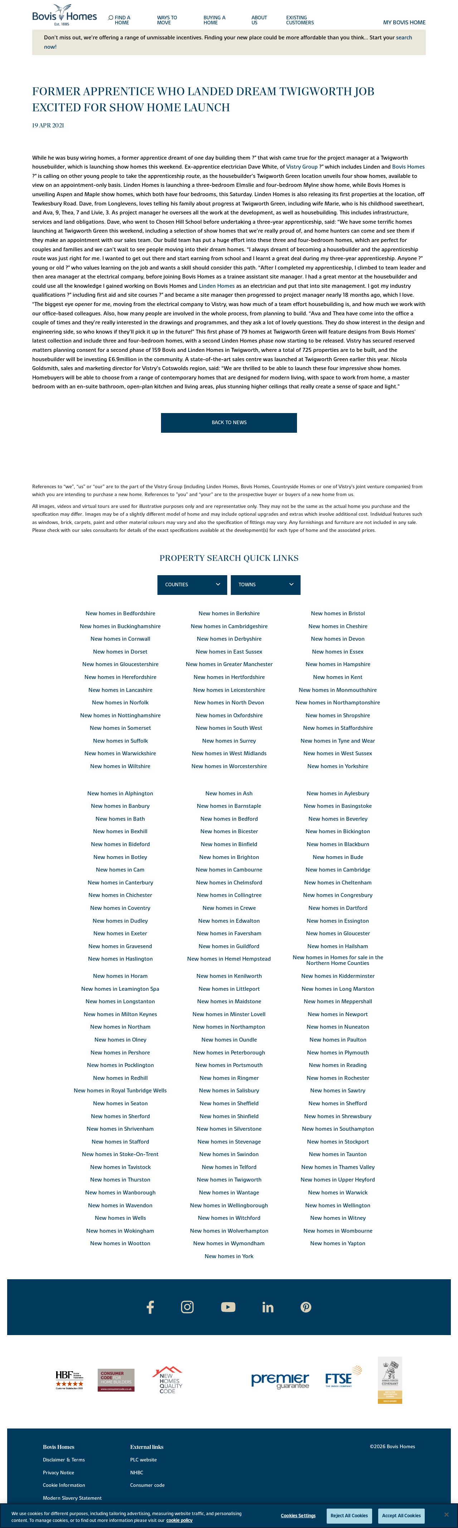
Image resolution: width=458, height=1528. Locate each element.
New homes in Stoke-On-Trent (120, 1154)
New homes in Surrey (229, 741)
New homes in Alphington (120, 793)
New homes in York (229, 1256)
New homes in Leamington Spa (120, 989)
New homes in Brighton (229, 857)
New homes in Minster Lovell (229, 1014)
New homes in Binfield (229, 844)
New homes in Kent (337, 677)
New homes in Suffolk (120, 741)
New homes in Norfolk (120, 702)
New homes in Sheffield (229, 1103)
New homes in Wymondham (229, 1243)
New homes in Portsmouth (229, 1065)
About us (259, 20)
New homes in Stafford (120, 1142)
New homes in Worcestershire (229, 766)
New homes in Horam (120, 976)
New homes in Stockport (338, 1142)
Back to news (229, 422)
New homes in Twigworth (229, 1180)
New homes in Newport (338, 1014)
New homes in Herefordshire (120, 677)
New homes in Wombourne (337, 1231)
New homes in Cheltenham (338, 883)
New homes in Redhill (120, 1078)
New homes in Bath (120, 819)
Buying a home (214, 20)
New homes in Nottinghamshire (120, 715)
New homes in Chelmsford (229, 883)
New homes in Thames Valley (338, 1167)
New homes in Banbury (120, 806)
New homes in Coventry (120, 908)
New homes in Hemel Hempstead (229, 959)
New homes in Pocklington (120, 1065)
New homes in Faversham (229, 933)
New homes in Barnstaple (229, 806)
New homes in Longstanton (120, 1001)
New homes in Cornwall (120, 639)
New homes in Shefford (337, 1103)
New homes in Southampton (338, 1129)
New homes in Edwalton (229, 921)
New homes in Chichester (120, 895)
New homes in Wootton (120, 1243)
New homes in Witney (338, 1218)
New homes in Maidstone (229, 1001)
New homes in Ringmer (229, 1078)
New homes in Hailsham (337, 946)
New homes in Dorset (120, 652)
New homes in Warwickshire (120, 753)
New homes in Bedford (229, 819)
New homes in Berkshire (229, 613)
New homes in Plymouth (338, 1053)
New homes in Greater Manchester (229, 664)
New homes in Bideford (120, 844)
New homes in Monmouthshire (338, 690)
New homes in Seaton (120, 1103)
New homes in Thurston (120, 1180)
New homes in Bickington (338, 831)
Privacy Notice (58, 1472)
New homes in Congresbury (337, 895)
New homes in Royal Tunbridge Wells (120, 1090)
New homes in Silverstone (229, 1129)
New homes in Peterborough (229, 1053)
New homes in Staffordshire (338, 728)
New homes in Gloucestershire (120, 664)
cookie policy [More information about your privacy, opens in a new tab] (179, 1520)
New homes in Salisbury (229, 1090)
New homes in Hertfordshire (229, 677)
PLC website (143, 1459)
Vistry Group (302, 166)
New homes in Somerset (120, 728)
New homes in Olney (120, 1040)
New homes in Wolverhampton (229, 1231)
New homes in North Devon (229, 702)
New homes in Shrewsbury (337, 1116)
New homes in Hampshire (338, 664)
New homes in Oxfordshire (229, 715)
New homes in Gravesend (120, 946)
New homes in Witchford (229, 1218)
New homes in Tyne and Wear (338, 741)
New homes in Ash (229, 793)
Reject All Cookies (349, 1516)
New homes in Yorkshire (337, 766)
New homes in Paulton (338, 1040)
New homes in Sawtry (337, 1090)
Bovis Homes (408, 166)
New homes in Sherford (120, 1116)
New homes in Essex (338, 652)
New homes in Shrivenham (120, 1129)
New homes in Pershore (120, 1053)
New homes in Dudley (120, 921)
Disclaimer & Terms (64, 1459)
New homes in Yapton (337, 1243)
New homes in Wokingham (120, 1231)
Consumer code (147, 1485)
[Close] (446, 1515)
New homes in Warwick (337, 1192)
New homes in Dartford (337, 908)
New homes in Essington (338, 921)
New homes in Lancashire (120, 690)
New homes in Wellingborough (229, 1205)
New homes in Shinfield (229, 1116)
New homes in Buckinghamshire (120, 626)
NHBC (136, 1472)
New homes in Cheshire (337, 626)
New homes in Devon (338, 639)
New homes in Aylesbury (338, 793)
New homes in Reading (338, 1065)
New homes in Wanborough (120, 1192)
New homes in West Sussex (337, 753)
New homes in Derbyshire (229, 639)
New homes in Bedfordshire (120, 613)
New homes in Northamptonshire (338, 702)
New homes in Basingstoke (338, 806)
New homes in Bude (338, 857)
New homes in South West (229, 728)
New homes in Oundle (229, 1040)
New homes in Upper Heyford (338, 1180)
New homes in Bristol (338, 613)
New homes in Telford (229, 1167)
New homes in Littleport (229, 989)
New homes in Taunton (338, 1154)
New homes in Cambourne (229, 870)
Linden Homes (217, 286)
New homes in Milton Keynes (120, 1014)
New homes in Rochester (338, 1078)
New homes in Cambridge (338, 870)
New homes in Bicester (229, 831)
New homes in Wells (120, 1218)
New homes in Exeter (120, 933)
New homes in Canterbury (120, 883)
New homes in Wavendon (120, 1205)
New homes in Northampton (229, 1027)
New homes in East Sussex (229, 652)
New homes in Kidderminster (338, 976)
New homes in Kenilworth (229, 976)
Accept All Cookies (401, 1516)
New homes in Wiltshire (120, 766)
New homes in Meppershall (338, 1001)
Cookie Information (64, 1485)
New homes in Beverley (337, 819)
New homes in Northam (120, 1027)
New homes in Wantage (229, 1192)
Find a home (122, 20)
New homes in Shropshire (338, 715)
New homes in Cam (120, 870)
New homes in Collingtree (229, 895)
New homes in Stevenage (229, 1142)
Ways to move (167, 20)
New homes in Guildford (229, 946)
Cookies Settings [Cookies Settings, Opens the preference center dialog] (298, 1516)
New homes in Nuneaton (338, 1027)
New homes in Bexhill (120, 831)
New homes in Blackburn (338, 844)
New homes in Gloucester (338, 933)
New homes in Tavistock (120, 1167)
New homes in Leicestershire (229, 690)
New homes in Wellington (337, 1205)
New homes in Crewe (229, 908)
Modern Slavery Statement (72, 1498)
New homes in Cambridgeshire (229, 626)
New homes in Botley (120, 857)
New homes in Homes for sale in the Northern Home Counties (338, 960)
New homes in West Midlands (229, 753)
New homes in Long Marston (338, 989)
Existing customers (300, 20)
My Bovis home (404, 23)
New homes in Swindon (229, 1154)
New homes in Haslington (120, 959)
